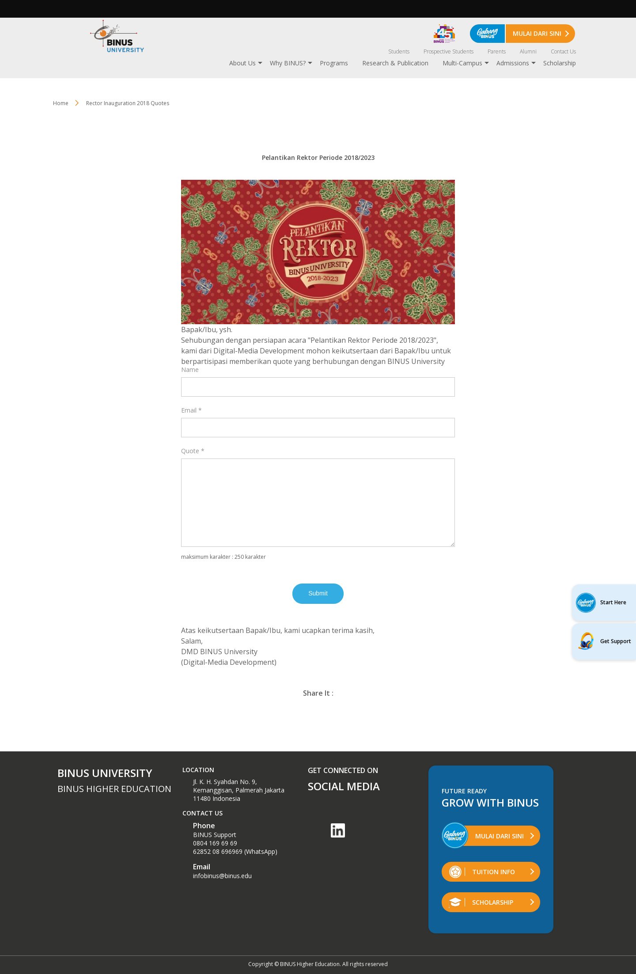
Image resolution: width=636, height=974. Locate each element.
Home (60, 103)
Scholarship (559, 63)
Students (398, 51)
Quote (192, 451)
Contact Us (563, 51)
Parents (497, 51)
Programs (334, 63)
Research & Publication (395, 63)
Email (191, 410)
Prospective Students (448, 51)
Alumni (528, 51)
